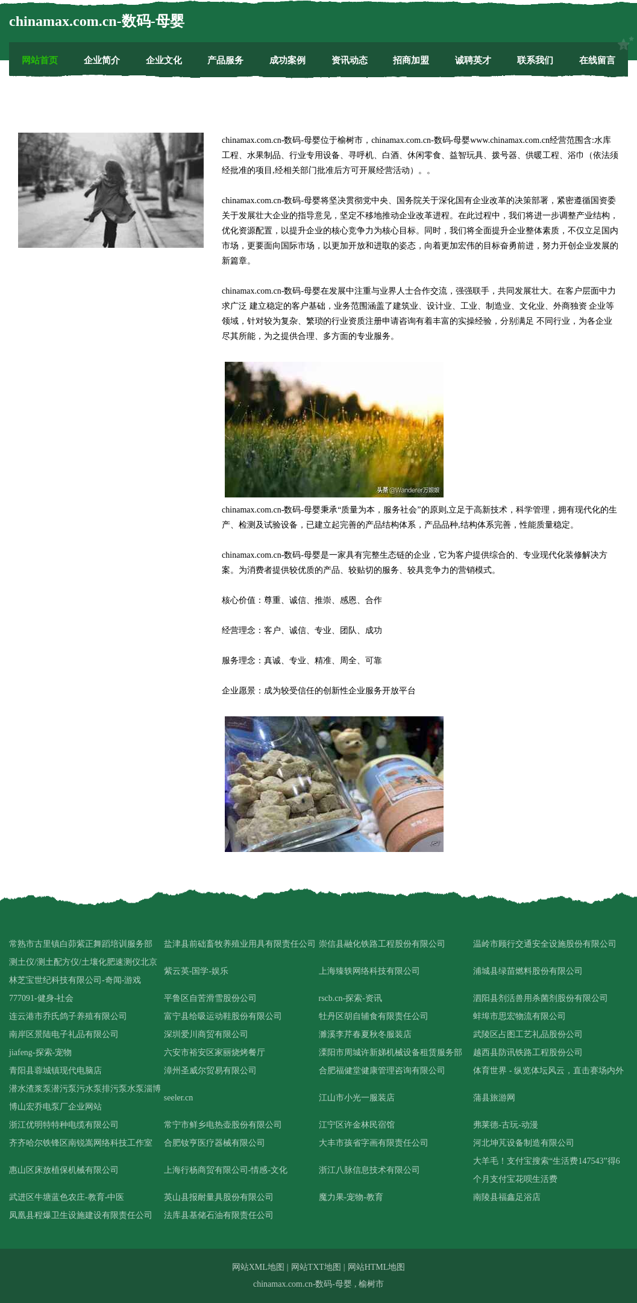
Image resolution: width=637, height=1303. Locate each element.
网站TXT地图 (316, 1267)
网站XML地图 (258, 1267)
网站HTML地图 (377, 1267)
